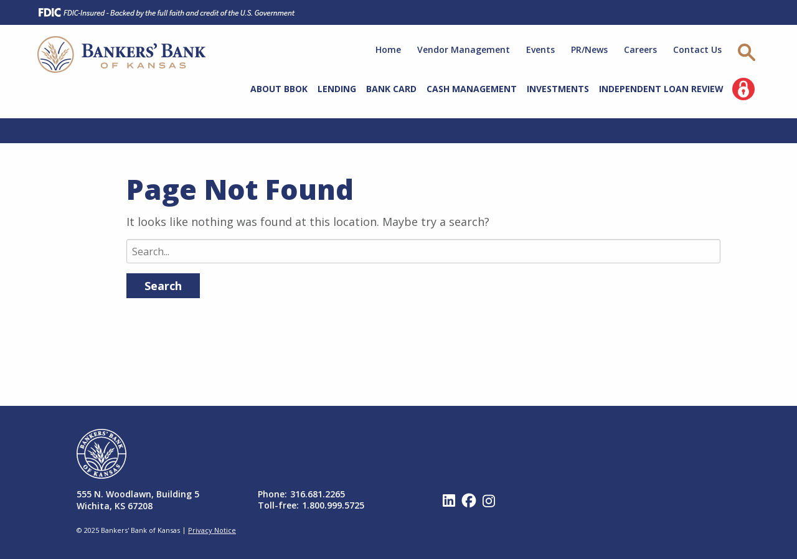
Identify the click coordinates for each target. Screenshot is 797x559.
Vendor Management (463, 49)
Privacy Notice (212, 530)
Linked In (449, 500)
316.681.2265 (317, 494)
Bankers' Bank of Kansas (121, 54)
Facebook (469, 500)
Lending (337, 89)
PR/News (589, 49)
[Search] (423, 251)
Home (388, 49)
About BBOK (279, 89)
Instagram (489, 500)
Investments (558, 89)
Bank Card (391, 89)
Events (540, 49)
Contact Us (697, 49)
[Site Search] (749, 53)
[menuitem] (279, 90)
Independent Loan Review (661, 89)
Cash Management (472, 89)
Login (743, 89)
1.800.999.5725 (333, 505)
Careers (640, 49)
